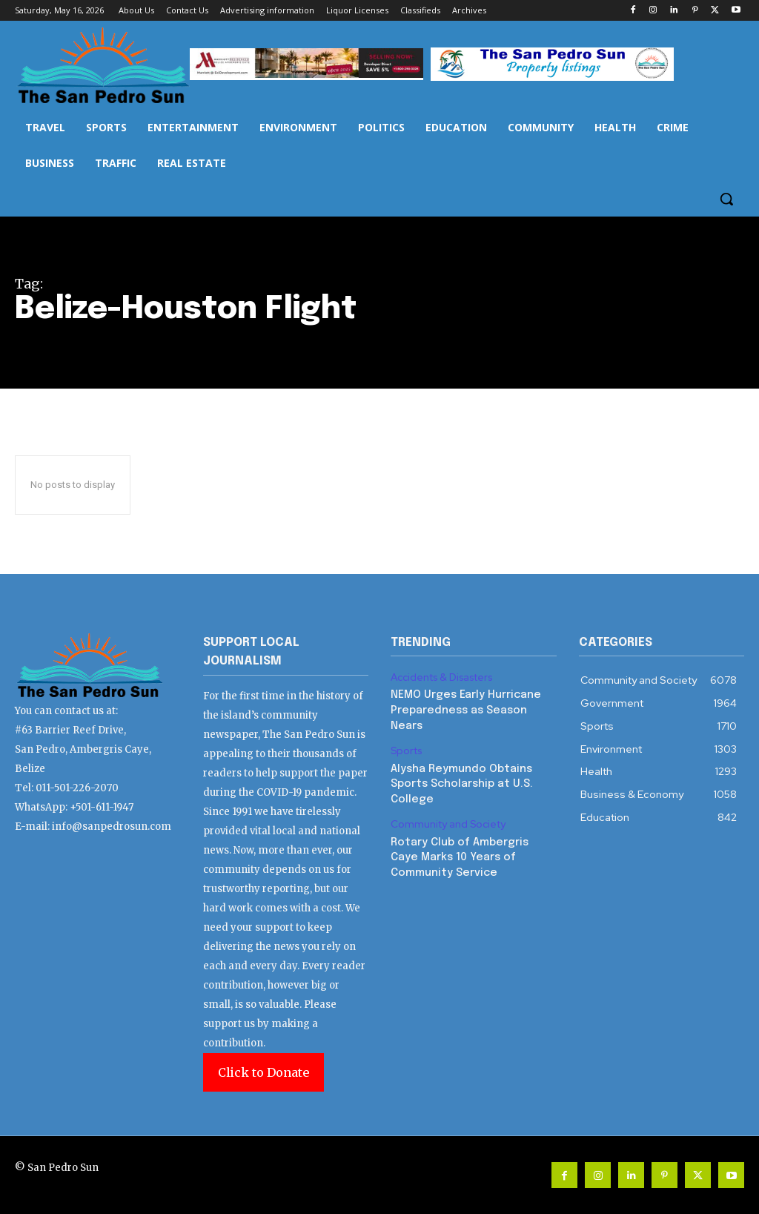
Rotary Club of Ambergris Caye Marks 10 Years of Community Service (472, 850)
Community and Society (446, 819)
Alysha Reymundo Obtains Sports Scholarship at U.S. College (461, 779)
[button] (726, 199)
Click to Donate (263, 1072)
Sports (405, 748)
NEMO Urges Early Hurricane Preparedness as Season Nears (463, 708)
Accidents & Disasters (441, 677)
